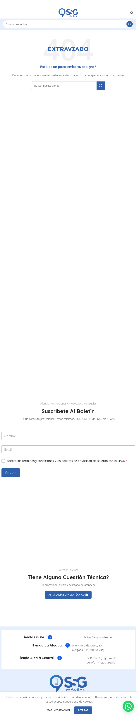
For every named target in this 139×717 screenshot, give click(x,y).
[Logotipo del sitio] (68, 12)
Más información (58, 710)
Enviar (10, 472)
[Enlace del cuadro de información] (37, 637)
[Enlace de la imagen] (68, 683)
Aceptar (83, 710)
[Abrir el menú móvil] (4, 13)
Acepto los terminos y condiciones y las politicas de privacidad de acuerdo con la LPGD (67, 461)
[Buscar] (68, 24)
